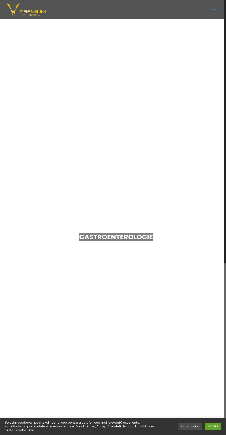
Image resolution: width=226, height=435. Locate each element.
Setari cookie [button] (190, 426)
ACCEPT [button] (212, 426)
